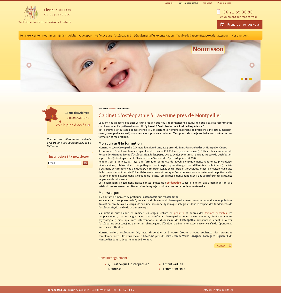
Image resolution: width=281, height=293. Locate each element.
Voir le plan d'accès (71, 125)
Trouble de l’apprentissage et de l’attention (202, 36)
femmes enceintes (216, 213)
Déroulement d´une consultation (154, 36)
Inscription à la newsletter (69, 156)
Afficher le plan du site (216, 290)
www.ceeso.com (189, 151)
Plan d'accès (224, 3)
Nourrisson (49, 36)
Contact (207, 3)
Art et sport (85, 36)
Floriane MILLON (45, 15)
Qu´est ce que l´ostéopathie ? (113, 36)
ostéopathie (174, 183)
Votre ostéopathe (188, 3)
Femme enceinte (30, 36)
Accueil (169, 3)
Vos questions (240, 36)
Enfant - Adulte (67, 36)
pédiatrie (179, 213)
